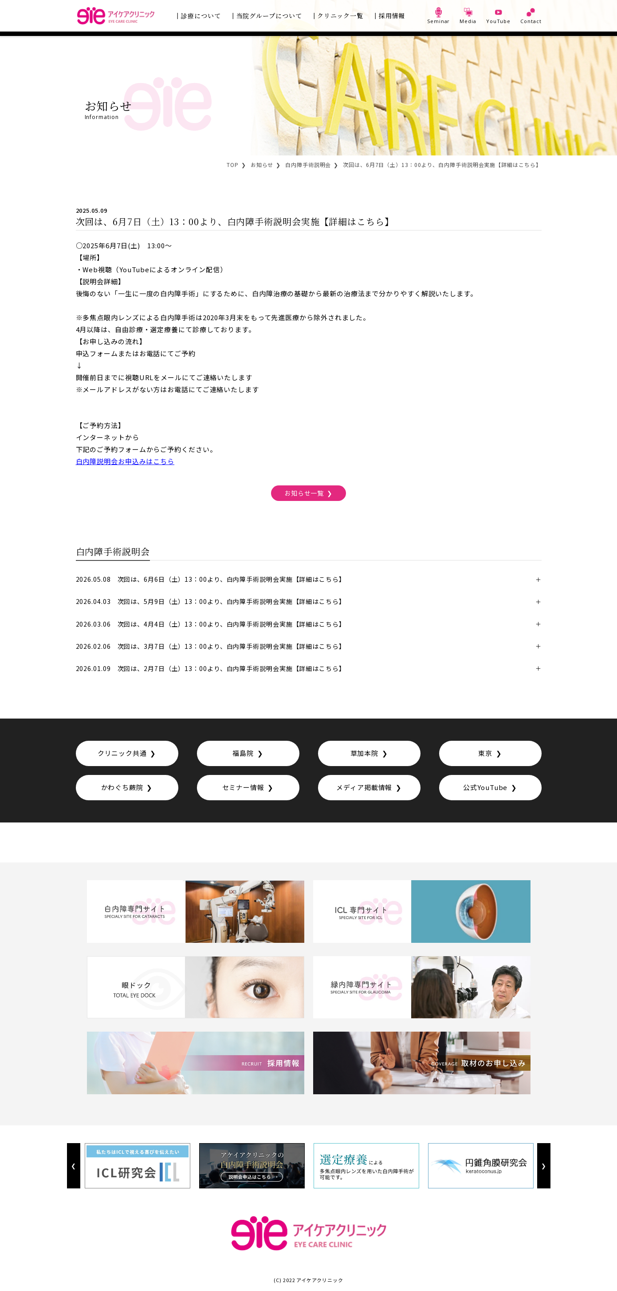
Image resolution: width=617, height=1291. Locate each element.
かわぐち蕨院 (122, 787)
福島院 (243, 753)
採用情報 (392, 15)
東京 (485, 753)
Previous (73, 1165)
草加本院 (364, 753)
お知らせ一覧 (304, 492)
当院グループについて (269, 15)
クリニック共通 (122, 753)
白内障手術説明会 (308, 164)
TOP (233, 164)
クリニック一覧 (340, 15)
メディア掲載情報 (364, 787)
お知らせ (262, 164)
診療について (200, 15)
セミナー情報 (243, 787)
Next (544, 1165)
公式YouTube (485, 787)
